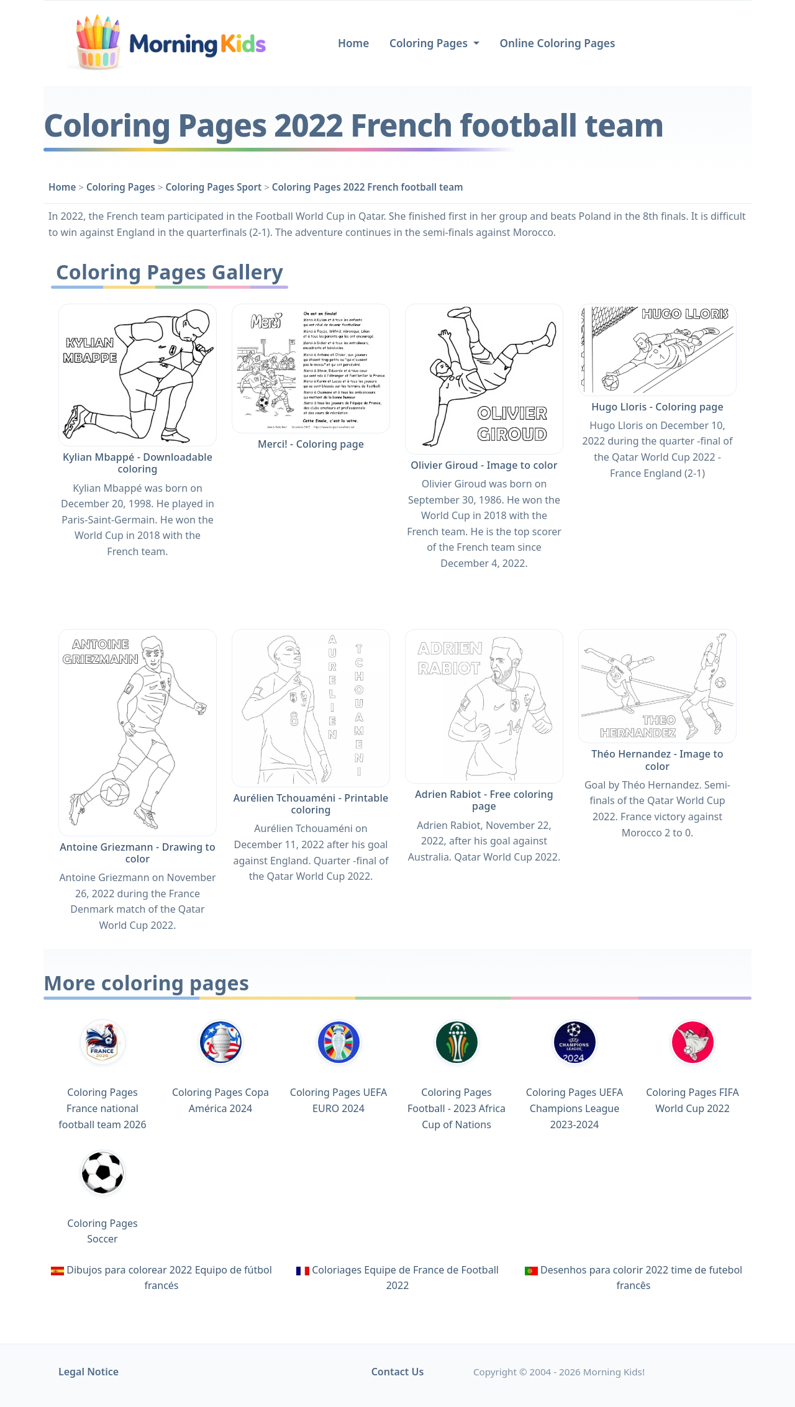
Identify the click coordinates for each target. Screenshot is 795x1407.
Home (353, 43)
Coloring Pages (120, 187)
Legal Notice (88, 1371)
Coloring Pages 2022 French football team (367, 187)
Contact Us (397, 1371)
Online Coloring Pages (557, 43)
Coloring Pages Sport (213, 187)
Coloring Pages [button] (430, 43)
